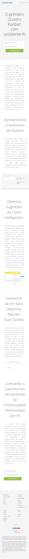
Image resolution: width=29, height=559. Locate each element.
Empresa (4, 514)
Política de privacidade (5, 519)
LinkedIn (19, 516)
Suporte (19, 500)
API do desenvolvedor (22, 507)
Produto (4, 498)
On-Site (4, 503)
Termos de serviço (6, 516)
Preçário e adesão (6, 496)
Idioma (15, 524)
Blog (4, 500)
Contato (4, 520)
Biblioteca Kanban (21, 498)
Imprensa (5, 512)
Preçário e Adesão (23, 2)
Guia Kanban (20, 496)
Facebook (19, 514)
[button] (13, 528)
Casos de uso (20, 505)
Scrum (24, 549)
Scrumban (4, 550)
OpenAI (7, 90)
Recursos (19, 503)
